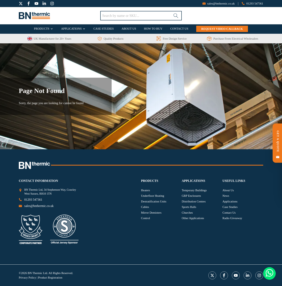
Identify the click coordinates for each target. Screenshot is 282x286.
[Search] (175, 15)
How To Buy (153, 28)
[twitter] (21, 3)
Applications (71, 28)
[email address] (218, 3)
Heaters (145, 190)
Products (41, 28)
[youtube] (36, 3)
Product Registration (50, 277)
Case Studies (103, 28)
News (225, 195)
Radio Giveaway (232, 218)
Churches (187, 212)
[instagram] (52, 3)
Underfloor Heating (152, 195)
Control (145, 218)
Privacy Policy (27, 277)
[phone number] (252, 3)
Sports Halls (189, 207)
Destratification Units (153, 201)
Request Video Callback (222, 28)
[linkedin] (44, 3)
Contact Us (179, 28)
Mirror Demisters (151, 212)
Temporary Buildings (194, 190)
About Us (129, 28)
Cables (145, 207)
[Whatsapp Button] (269, 274)
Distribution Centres (194, 201)
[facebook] (29, 3)
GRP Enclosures (191, 195)
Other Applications (193, 218)
